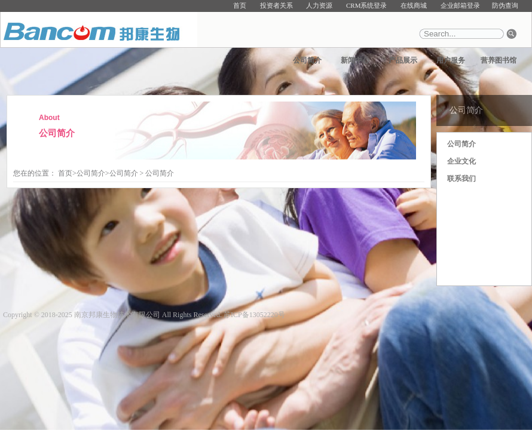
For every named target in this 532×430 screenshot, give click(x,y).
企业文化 (461, 161)
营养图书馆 (498, 60)
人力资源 (319, 5)
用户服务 (450, 60)
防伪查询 (505, 5)
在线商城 (413, 5)
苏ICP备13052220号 (254, 315)
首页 (239, 5)
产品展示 (403, 60)
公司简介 (307, 60)
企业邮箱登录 (460, 5)
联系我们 (461, 178)
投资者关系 (276, 5)
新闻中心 (355, 60)
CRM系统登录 (366, 5)
